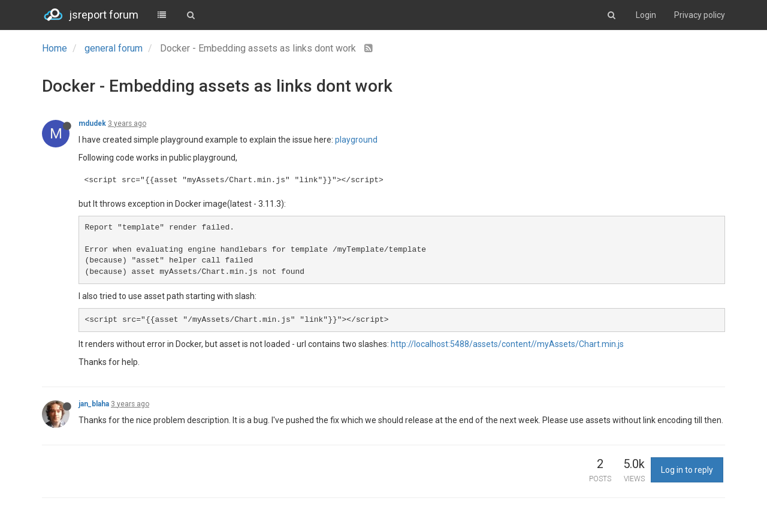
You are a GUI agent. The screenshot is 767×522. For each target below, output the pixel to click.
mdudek (92, 123)
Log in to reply (687, 470)
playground (356, 139)
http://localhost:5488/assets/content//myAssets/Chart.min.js (507, 344)
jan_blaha (93, 404)
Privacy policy (699, 15)
